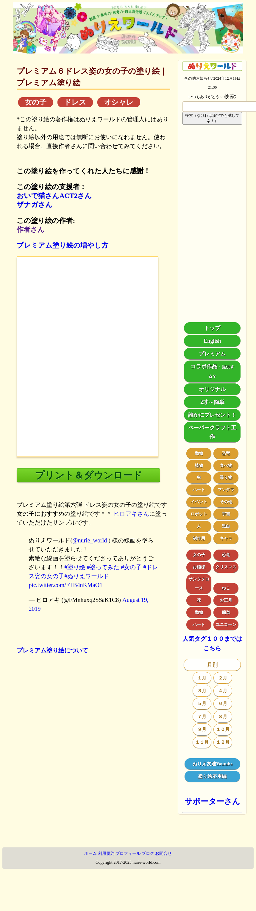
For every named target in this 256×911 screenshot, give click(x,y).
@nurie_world (89, 540)
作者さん (31, 229)
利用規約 (106, 853)
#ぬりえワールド (86, 576)
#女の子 (131, 567)
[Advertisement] (212, 223)
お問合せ (163, 853)
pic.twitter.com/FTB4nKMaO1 (65, 585)
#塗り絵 (74, 567)
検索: (230, 96)
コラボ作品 (204, 366)
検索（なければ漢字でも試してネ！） (212, 118)
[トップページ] (128, 51)
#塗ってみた (103, 567)
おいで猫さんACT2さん (54, 195)
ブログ (148, 853)
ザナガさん (34, 204)
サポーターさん (212, 801)
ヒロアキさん (131, 513)
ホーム (90, 853)
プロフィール (128, 853)
